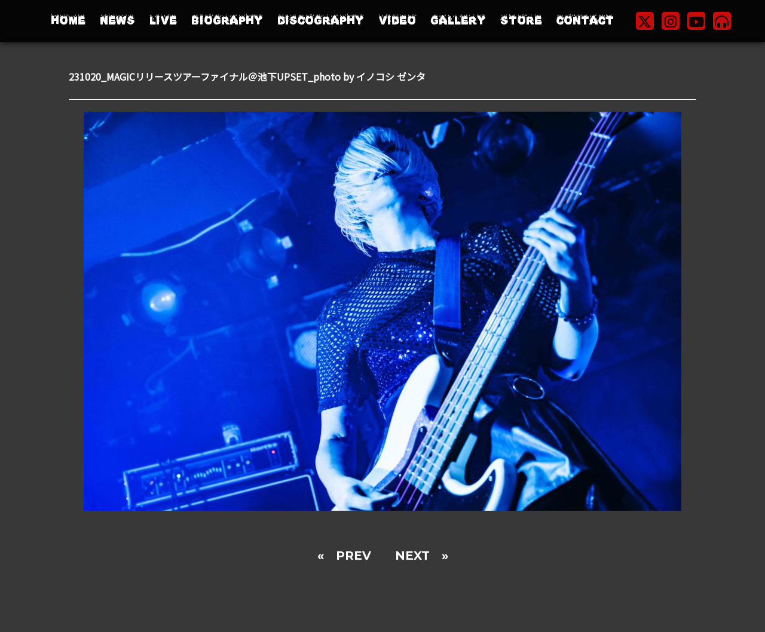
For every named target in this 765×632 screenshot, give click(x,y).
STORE (521, 20)
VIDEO (397, 20)
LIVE (163, 20)
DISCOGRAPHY (320, 20)
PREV (353, 555)
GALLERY (458, 20)
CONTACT (585, 20)
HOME (68, 20)
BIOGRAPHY (227, 20)
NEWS (117, 20)
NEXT (412, 555)
